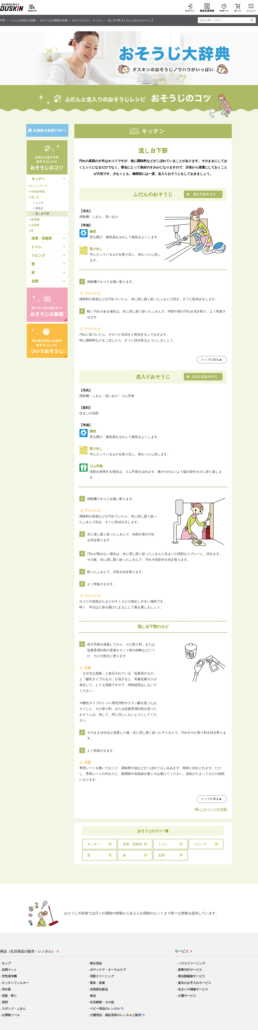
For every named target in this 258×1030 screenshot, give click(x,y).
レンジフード (39, 185)
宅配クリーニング (102, 976)
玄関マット (9, 969)
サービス (182, 951)
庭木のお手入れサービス (194, 983)
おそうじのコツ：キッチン (87, 20)
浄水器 (6, 989)
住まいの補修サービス (193, 989)
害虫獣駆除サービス (191, 976)
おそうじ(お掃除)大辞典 (54, 20)
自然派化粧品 (99, 989)
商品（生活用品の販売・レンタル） (27, 951)
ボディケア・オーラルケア (108, 969)
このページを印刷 (213, 809)
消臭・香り (9, 995)
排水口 (39, 208)
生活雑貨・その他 (102, 1002)
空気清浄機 (9, 976)
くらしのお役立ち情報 (23, 20)
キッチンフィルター (15, 983)
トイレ (163, 844)
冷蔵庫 (35, 225)
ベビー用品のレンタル (105, 1008)
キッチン (93, 844)
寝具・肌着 (97, 983)
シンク (39, 202)
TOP (2, 20)
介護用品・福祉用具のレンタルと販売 (115, 1015)
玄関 (161, 855)
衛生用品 (96, 963)
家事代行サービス (190, 969)
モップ (6, 963)
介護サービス (187, 995)
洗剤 (5, 1002)
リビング (200, 844)
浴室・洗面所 (132, 844)
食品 (93, 995)
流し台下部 (42, 213)
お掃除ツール (11, 1015)
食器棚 (35, 219)
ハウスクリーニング (191, 963)
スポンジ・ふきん (14, 1008)
